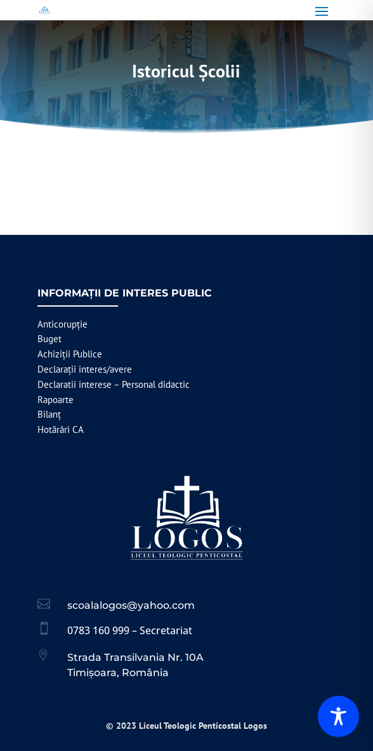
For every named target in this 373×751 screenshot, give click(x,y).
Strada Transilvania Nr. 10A (135, 657)
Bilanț (49, 414)
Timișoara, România (118, 673)
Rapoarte (55, 400)
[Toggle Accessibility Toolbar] (338, 716)
